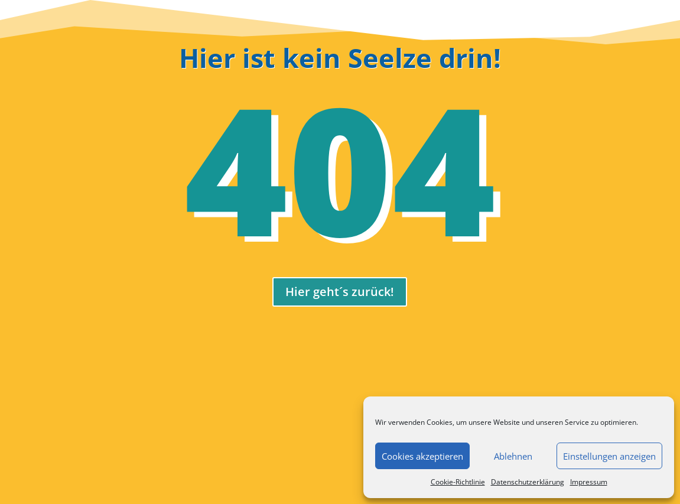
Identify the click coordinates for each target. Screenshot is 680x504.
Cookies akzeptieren (422, 456)
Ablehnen (513, 456)
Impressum (588, 482)
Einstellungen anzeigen (609, 456)
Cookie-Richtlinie (458, 482)
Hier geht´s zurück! (339, 292)
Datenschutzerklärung (527, 482)
